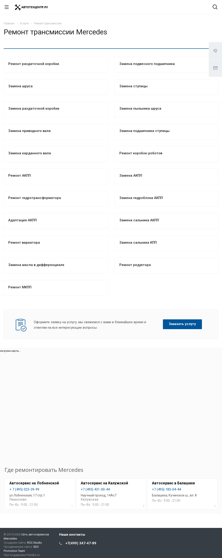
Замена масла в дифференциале (36, 265)
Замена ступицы (133, 86)
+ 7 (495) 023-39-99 (24, 489)
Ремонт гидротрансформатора (34, 198)
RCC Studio (34, 542)
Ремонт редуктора (135, 265)
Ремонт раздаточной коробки (33, 64)
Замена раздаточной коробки (33, 108)
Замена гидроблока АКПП (141, 198)
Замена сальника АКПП (139, 220)
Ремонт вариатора (24, 242)
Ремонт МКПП (19, 287)
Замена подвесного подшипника (147, 64)
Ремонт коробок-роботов (140, 153)
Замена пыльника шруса (140, 108)
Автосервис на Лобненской (34, 483)
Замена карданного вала (29, 153)
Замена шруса (20, 86)
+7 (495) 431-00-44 (95, 489)
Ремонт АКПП (19, 175)
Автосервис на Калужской (104, 483)
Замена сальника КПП (138, 242)
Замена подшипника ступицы (144, 131)
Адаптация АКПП (22, 220)
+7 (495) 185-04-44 (166, 489)
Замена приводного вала (29, 131)
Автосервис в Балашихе (173, 483)
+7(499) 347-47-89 (80, 543)
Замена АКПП (130, 175)
